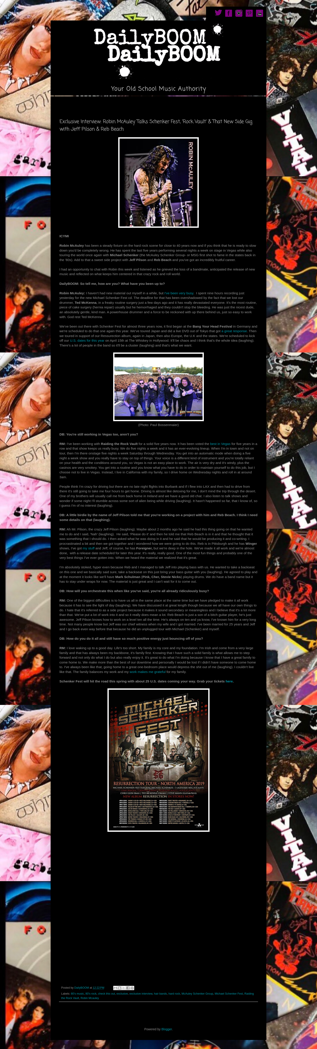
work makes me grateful (148, 672)
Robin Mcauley (90, 998)
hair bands (160, 993)
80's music (77, 993)
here (229, 681)
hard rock (174, 993)
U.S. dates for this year (87, 340)
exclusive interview (140, 993)
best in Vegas (220, 444)
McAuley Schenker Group (197, 993)
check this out (106, 993)
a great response (234, 331)
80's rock (90, 993)
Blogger (166, 1029)
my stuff (88, 548)
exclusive (122, 993)
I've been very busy (178, 293)
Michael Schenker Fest (229, 993)
